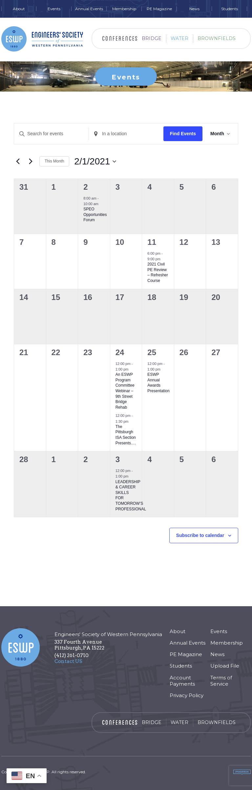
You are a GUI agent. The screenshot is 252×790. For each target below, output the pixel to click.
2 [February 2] (85, 186)
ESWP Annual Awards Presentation (158, 382)
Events (54, 9)
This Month (54, 161)
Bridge (151, 38)
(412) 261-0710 (71, 655)
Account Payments (182, 680)
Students (229, 9)
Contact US (68, 661)
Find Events (183, 133)
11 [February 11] (151, 242)
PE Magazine (159, 9)
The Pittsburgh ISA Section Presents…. (126, 434)
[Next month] (30, 161)
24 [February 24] (120, 352)
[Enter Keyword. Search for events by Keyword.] (51, 133)
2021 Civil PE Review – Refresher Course (157, 272)
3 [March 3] (118, 459)
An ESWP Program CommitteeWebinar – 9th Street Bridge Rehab (125, 390)
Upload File (224, 666)
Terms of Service (221, 680)
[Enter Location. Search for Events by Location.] (126, 133)
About (19, 9)
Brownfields (217, 38)
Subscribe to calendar (200, 535)
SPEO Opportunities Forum (95, 214)
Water (179, 38)
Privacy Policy (186, 695)
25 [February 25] (151, 352)
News (194, 9)
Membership (124, 9)
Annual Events (89, 9)
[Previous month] (18, 161)
